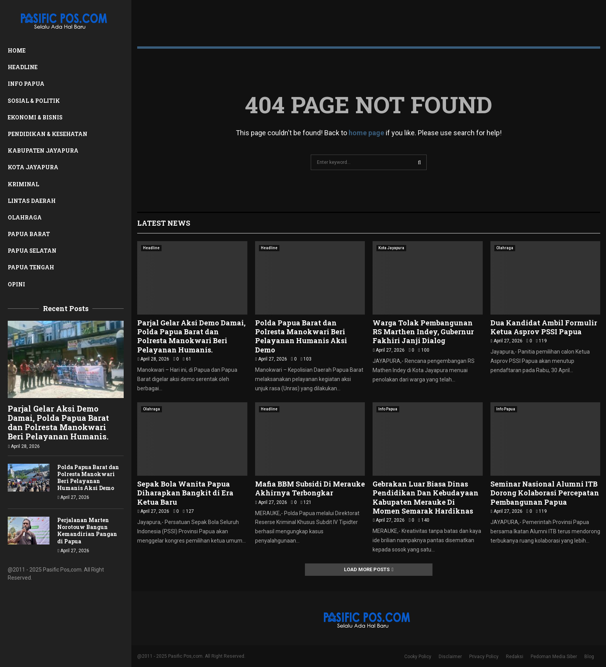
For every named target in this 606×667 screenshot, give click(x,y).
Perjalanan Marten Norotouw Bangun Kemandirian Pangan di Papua (87, 530)
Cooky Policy (417, 656)
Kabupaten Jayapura (43, 150)
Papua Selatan (32, 250)
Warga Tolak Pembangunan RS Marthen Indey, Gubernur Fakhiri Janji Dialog (423, 331)
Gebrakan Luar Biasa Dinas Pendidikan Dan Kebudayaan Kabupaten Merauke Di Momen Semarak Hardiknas (425, 497)
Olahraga (25, 217)
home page (366, 133)
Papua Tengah (31, 267)
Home (17, 50)
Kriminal (23, 184)
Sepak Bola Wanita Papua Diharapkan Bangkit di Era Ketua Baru (185, 493)
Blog (589, 656)
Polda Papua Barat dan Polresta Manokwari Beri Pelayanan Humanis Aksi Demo (88, 477)
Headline (22, 67)
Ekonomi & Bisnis (35, 117)
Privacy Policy (484, 656)
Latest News (163, 223)
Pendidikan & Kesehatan (47, 134)
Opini (16, 284)
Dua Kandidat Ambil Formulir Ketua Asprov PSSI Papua (543, 327)
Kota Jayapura (33, 167)
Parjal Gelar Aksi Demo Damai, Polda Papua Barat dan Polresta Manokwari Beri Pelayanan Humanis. (58, 422)
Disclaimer (450, 656)
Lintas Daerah (32, 200)
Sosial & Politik (34, 100)
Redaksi (514, 656)
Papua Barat (29, 234)
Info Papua (26, 83)
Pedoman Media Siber (554, 656)
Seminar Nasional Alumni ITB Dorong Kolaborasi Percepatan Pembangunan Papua (544, 493)
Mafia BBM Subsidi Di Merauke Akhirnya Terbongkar (310, 488)
